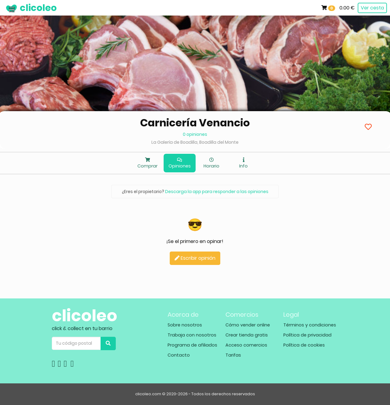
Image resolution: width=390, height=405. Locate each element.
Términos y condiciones (309, 325)
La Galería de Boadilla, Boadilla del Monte (195, 142)
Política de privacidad (307, 335)
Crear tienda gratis (246, 335)
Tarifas (233, 355)
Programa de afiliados (192, 345)
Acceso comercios (246, 345)
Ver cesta (372, 7)
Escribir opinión (195, 258)
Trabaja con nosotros (192, 335)
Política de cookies (304, 345)
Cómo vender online (247, 325)
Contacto (179, 355)
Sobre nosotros (185, 325)
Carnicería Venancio (195, 122)
